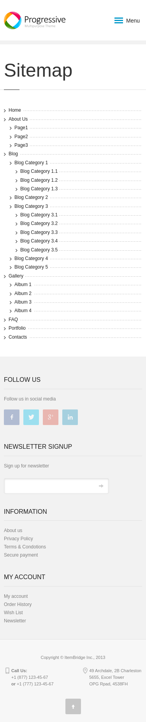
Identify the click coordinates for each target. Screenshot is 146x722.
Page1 (21, 127)
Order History (18, 604)
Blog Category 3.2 (39, 223)
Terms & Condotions (25, 547)
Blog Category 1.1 (39, 171)
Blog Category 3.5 (39, 250)
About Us (18, 119)
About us (13, 530)
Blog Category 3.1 (39, 215)
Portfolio (17, 328)
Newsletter (15, 621)
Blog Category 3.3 (39, 232)
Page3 (21, 145)
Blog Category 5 (31, 267)
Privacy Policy (18, 538)
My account (16, 596)
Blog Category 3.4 (39, 241)
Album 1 (23, 284)
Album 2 (23, 293)
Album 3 (23, 302)
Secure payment (21, 555)
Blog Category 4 (31, 258)
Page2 (21, 136)
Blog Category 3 (31, 206)
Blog (13, 153)
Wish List (13, 612)
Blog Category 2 (31, 197)
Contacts (18, 337)
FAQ (13, 319)
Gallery (16, 276)
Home (15, 110)
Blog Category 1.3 (39, 188)
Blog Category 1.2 (39, 180)
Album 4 (23, 310)
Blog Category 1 (31, 162)
